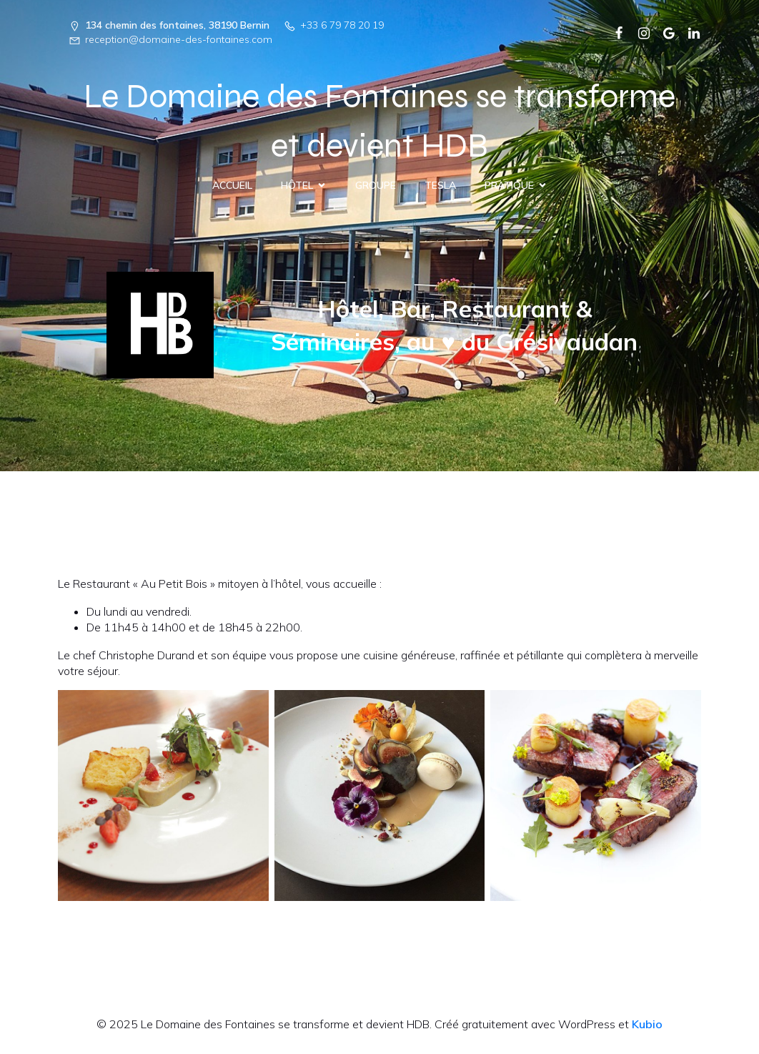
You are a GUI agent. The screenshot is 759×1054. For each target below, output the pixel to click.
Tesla (440, 185)
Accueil (232, 185)
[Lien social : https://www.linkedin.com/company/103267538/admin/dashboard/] (688, 32)
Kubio (647, 1024)
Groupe (375, 185)
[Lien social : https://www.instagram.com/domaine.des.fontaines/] (638, 32)
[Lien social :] (613, 32)
